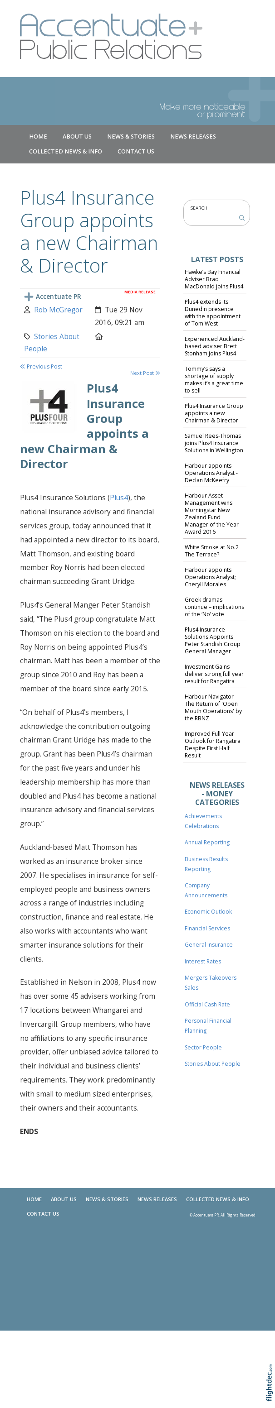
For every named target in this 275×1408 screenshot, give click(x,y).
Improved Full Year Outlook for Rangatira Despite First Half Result (213, 744)
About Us (77, 136)
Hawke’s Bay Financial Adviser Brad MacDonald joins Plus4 (214, 279)
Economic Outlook (208, 911)
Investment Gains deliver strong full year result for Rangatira (214, 674)
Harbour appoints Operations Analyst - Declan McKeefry (211, 473)
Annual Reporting (207, 842)
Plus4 (119, 498)
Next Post (145, 372)
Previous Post (41, 366)
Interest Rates (203, 961)
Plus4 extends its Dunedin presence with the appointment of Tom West (213, 312)
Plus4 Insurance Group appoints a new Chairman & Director (214, 413)
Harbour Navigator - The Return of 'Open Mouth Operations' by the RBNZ (213, 707)
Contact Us (136, 151)
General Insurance (209, 944)
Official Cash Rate (207, 1004)
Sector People (203, 1047)
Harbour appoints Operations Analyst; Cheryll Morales (210, 577)
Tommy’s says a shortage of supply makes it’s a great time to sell (214, 379)
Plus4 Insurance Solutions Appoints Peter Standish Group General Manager (213, 640)
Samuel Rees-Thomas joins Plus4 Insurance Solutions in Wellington (214, 443)
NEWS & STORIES (131, 136)
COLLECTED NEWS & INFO (65, 151)
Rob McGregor (58, 310)
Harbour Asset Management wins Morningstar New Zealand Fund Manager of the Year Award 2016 (212, 513)
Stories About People (213, 1064)
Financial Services (207, 928)
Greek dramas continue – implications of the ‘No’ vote (214, 607)
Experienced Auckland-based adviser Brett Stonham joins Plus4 (215, 346)
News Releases (193, 136)
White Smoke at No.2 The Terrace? (212, 550)
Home (38, 136)
